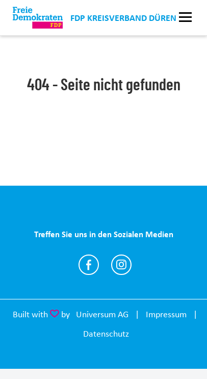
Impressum (166, 314)
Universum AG (102, 314)
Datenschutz (106, 333)
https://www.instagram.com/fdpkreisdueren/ (121, 265)
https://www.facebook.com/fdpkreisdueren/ (89, 265)
